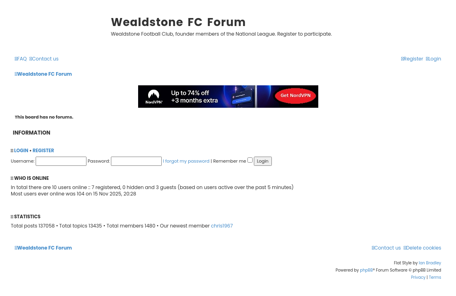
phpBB (366, 270)
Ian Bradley (430, 263)
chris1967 (222, 226)
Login (21, 150)
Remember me (232, 161)
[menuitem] (21, 59)
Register (43, 150)
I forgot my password (186, 161)
